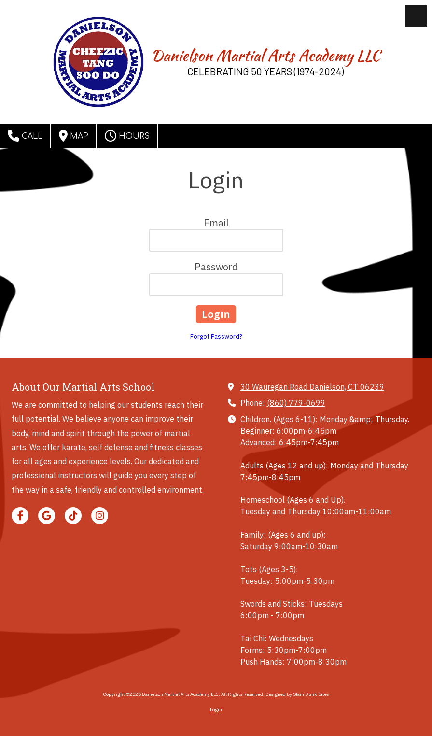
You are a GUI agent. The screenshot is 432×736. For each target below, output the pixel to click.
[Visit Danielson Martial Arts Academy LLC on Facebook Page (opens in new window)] (20, 515)
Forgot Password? (216, 336)
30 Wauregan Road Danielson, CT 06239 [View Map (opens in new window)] (312, 387)
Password (216, 266)
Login (216, 710)
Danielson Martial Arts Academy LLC (265, 55)
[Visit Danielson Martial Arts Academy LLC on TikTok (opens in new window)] (73, 515)
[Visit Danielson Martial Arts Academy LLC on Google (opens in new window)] (46, 515)
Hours (127, 136)
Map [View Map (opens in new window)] (73, 136)
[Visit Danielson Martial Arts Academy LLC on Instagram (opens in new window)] (99, 515)
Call (25, 136)
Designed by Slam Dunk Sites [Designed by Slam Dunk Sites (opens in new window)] (297, 694)
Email (216, 222)
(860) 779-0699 (296, 402)
